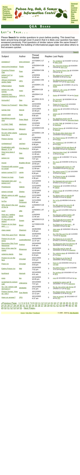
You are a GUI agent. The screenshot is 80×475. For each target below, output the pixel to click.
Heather (22, 206)
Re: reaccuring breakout (61, 66)
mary (21, 91)
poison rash (6, 115)
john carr (71, 168)
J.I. (20, 182)
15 (51, 303)
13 (45, 303)
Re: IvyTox (56, 200)
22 (73, 303)
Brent (21, 225)
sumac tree (6, 110)
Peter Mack (23, 119)
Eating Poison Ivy (8, 269)
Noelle (21, 86)
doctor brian (71, 240)
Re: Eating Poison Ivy (60, 267)
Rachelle (63, 235)
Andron (22, 244)
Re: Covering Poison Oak (61, 70)
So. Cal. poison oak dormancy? (9, 288)
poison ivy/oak (7, 192)
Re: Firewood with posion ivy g (63, 166)
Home (5, 7)
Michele (22, 235)
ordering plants (7, 254)
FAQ (4, 19)
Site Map (72, 15)
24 (2, 305)
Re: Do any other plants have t (63, 133)
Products (6, 13)
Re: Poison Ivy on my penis (62, 239)
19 (64, 303)
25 (5, 305)
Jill (61, 72)
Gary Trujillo (71, 82)
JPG (20, 297)
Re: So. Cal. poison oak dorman (63, 287)
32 (27, 305)
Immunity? (6, 100)
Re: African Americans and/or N (63, 80)
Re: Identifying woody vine (61, 118)
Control (74, 8)
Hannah (22, 273)
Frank (21, 177)
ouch (3, 211)
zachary (22, 143)
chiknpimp (23, 283)
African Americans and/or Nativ (9, 81)
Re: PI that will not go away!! (62, 219)
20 (67, 303)
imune (4, 163)
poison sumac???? (9, 172)
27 (11, 305)
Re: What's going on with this (62, 195)
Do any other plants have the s (9, 134)
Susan (21, 220)
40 (51, 305)
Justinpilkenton (25, 240)
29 (17, 305)
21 (70, 303)
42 (57, 305)
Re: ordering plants (59, 253)
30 (21, 305)
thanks (55, 95)
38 (45, 305)
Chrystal (22, 259)
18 (61, 303)
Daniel (76, 95)
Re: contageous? (58, 142)
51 (8, 308)
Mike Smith (58, 62)
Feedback (36, 313)
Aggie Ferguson (23, 201)
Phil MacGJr (24, 148)
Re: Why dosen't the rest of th (62, 205)
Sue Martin (23, 293)
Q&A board (7, 17)
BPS (56, 274)
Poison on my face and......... (9, 225)
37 (42, 305)
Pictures (6, 11)
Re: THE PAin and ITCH (61, 234)
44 (63, 305)
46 (69, 305)
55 (21, 308)
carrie (21, 172)
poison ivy (6, 158)
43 (60, 305)
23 (76, 303)
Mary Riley (23, 105)
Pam (21, 71)
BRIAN (63, 178)
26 (8, 305)
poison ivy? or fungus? (7, 76)
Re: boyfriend (57, 272)
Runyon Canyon (8, 129)
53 (14, 308)
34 (33, 305)
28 (14, 305)
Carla (21, 76)
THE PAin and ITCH (9, 235)
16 (54, 303)
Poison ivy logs (7, 177)
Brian (70, 134)
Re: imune (56, 162)
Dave (21, 216)
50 (5, 308)
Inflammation (7, 86)
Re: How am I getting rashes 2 (63, 215)
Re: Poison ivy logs (59, 176)
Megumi (22, 129)
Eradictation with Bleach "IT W (8, 148)
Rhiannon (23, 249)
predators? (6, 62)
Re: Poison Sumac (59, 138)
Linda (21, 168)
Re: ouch (56, 210)
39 (48, 305)
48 (76, 305)
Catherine (23, 134)
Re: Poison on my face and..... (63, 224)
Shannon (22, 230)
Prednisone (6, 187)
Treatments (7, 15)
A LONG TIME (7, 124)
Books (73, 12)
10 (36, 303)
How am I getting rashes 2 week (8, 216)
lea (20, 278)
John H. (22, 95)
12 (42, 303)
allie (20, 211)
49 (2, 308)
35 (36, 305)
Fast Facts (7, 9)
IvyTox (4, 201)
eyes (3, 278)
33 (30, 305)
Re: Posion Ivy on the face (61, 258)
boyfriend (5, 273)
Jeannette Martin (73, 120)
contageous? (7, 143)
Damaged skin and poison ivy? (9, 182)
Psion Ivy (5, 264)
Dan (20, 100)
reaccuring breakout (9, 67)
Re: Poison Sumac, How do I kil (63, 292)
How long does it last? (60, 152)
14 (48, 303)
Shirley (22, 192)
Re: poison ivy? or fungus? (61, 75)
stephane (22, 124)
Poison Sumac (7, 139)
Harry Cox (64, 67)
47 (73, 305)
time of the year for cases (61, 248)
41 (54, 305)
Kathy (69, 183)
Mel (20, 269)
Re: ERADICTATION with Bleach (64, 147)
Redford (22, 196)
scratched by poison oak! (61, 282)
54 (17, 308)
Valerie (22, 187)
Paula (21, 67)
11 (39, 303)
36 (39, 305)
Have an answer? (8, 297)
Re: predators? (58, 61)
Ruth (21, 115)
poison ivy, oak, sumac (60, 90)
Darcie (21, 110)
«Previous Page (9, 303)
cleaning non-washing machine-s (9, 95)
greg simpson (24, 62)
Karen (69, 221)
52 (11, 308)
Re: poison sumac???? (60, 171)
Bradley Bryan (24, 163)
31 (24, 305)
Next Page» (29, 308)
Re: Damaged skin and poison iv (63, 181)
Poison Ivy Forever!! (9, 105)
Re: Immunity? (57, 99)
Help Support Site (74, 20)
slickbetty (22, 288)
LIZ (20, 139)
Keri (69, 77)
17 (57, 303)
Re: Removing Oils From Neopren (64, 243)
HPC (21, 81)
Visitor (21, 158)
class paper (6, 230)
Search (74, 10)
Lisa (54, 202)
